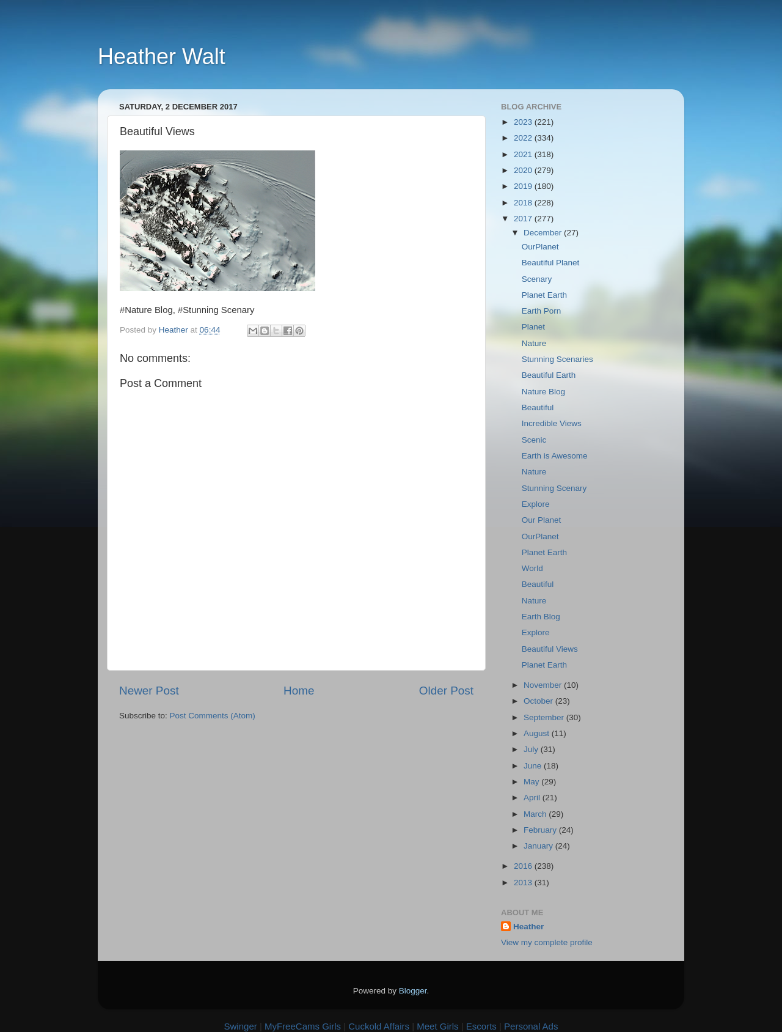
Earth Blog (541, 616)
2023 (524, 122)
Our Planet (541, 520)
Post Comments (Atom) (212, 715)
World (532, 568)
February (541, 830)
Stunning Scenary (554, 488)
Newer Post (149, 690)
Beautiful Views (550, 649)
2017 (524, 218)
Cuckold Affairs (378, 1026)
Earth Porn (541, 310)
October (539, 701)
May (532, 781)
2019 (524, 186)
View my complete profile (547, 942)
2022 (524, 137)
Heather (528, 926)
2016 (524, 866)
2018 (524, 202)
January (539, 845)
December (544, 232)
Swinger (240, 1026)
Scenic (534, 439)
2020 (524, 170)
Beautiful (538, 407)
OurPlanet (540, 246)
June (534, 765)
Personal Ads (531, 1026)
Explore (536, 504)
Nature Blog (543, 391)
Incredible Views (552, 423)
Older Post (446, 690)
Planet (533, 326)
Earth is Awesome (555, 455)
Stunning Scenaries (557, 359)
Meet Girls (437, 1026)
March (536, 814)
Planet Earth (544, 295)
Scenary (537, 279)
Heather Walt (161, 56)
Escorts (481, 1026)
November (544, 685)
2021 (524, 154)
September (545, 717)
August (538, 733)
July (532, 749)
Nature (534, 343)
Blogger (413, 990)
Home (298, 690)
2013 (524, 882)
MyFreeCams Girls (303, 1026)
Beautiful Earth (549, 375)
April (533, 797)
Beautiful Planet (551, 262)
